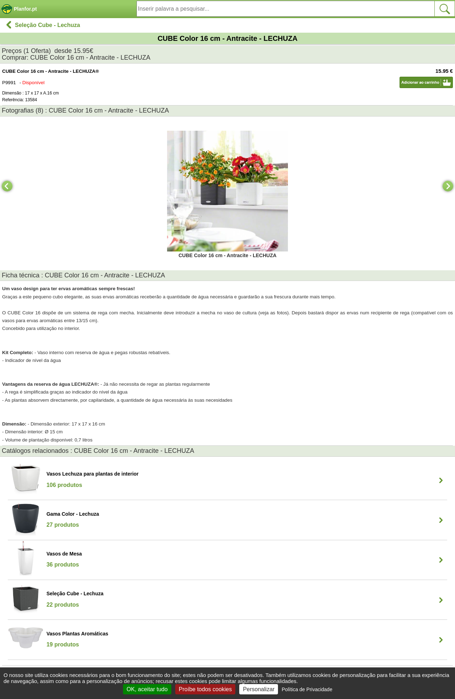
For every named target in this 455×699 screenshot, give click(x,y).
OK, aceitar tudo (147, 689)
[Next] (448, 186)
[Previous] (7, 186)
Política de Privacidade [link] (307, 689)
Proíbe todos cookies (205, 689)
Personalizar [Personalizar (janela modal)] (258, 689)
